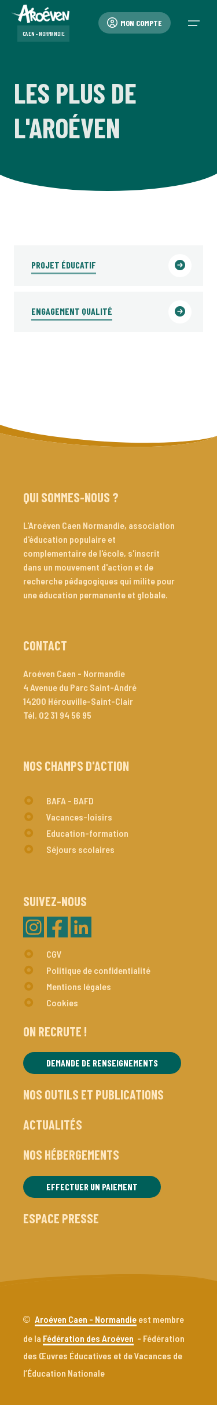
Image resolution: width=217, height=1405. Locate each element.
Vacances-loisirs (79, 816)
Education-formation (87, 832)
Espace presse (61, 1218)
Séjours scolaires (80, 849)
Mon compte (134, 23)
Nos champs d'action (76, 765)
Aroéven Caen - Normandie (86, 1319)
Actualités (52, 1124)
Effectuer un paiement (92, 1186)
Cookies (62, 1002)
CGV (54, 953)
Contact (45, 645)
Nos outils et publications (93, 1094)
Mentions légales (78, 986)
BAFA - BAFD (70, 800)
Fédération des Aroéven (88, 1338)
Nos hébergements (71, 1154)
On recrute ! (55, 1031)
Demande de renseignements (102, 1062)
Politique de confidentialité (98, 970)
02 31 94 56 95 (65, 714)
